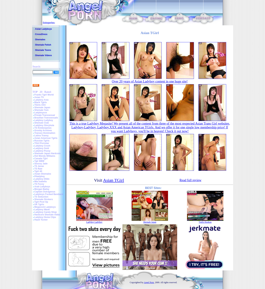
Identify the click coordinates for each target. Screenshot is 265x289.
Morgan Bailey (41, 189)
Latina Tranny (41, 135)
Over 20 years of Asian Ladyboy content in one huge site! (150, 81)
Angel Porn (149, 282)
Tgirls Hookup (205, 222)
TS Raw (38, 168)
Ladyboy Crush (42, 145)
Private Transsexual (44, 115)
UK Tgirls (39, 204)
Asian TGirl (113, 180)
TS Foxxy (39, 184)
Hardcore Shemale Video (47, 214)
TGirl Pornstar (41, 143)
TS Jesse (39, 166)
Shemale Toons (43, 50)
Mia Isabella (40, 181)
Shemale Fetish (43, 45)
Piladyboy (39, 176)
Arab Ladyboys (42, 186)
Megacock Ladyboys (45, 207)
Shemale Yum (41, 110)
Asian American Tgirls (45, 138)
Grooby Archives (43, 130)
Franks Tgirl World (44, 94)
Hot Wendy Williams (44, 156)
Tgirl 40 (38, 171)
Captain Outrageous (44, 191)
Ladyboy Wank (42, 209)
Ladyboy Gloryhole (44, 125)
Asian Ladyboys (43, 29)
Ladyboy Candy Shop (45, 212)
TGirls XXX (40, 105)
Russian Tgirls (42, 140)
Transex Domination (44, 133)
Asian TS (39, 97)
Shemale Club (41, 123)
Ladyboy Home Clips (45, 217)
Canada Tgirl (41, 158)
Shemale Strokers (43, 199)
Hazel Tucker (41, 219)
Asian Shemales (42, 174)
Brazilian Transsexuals (46, 117)
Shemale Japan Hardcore (47, 153)
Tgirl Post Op (41, 202)
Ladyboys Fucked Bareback (48, 194)
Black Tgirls (40, 102)
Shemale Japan (42, 107)
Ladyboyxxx (40, 112)
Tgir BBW (39, 161)
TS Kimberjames (43, 128)
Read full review (190, 180)
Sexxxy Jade (41, 163)
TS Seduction (41, 197)
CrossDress (41, 34)
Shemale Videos (43, 55)
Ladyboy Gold (41, 148)
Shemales (40, 39)
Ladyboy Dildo (42, 179)
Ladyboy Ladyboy (43, 120)
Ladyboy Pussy (42, 151)
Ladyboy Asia (41, 100)
